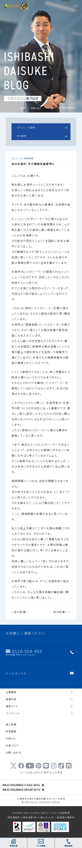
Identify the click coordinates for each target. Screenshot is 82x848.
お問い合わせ (13, 752)
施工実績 (11, 724)
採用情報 (11, 731)
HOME (23, 107)
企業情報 (11, 692)
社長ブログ (36, 107)
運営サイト (12, 706)
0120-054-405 (24, 652)
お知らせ (11, 738)
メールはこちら (16, 673)
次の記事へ (60, 612)
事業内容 (11, 699)
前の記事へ (21, 612)
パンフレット (13, 713)
